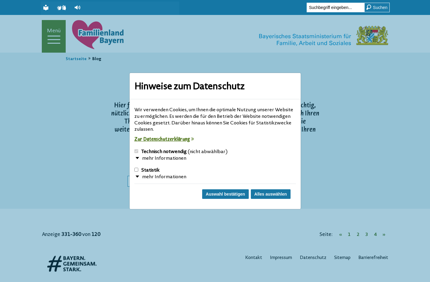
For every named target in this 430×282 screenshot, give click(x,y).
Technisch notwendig (181, 152)
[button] (78, 8)
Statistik (146, 170)
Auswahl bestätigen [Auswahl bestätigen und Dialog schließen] (225, 194)
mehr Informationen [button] (164, 158)
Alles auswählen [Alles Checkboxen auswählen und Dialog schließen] (270, 194)
